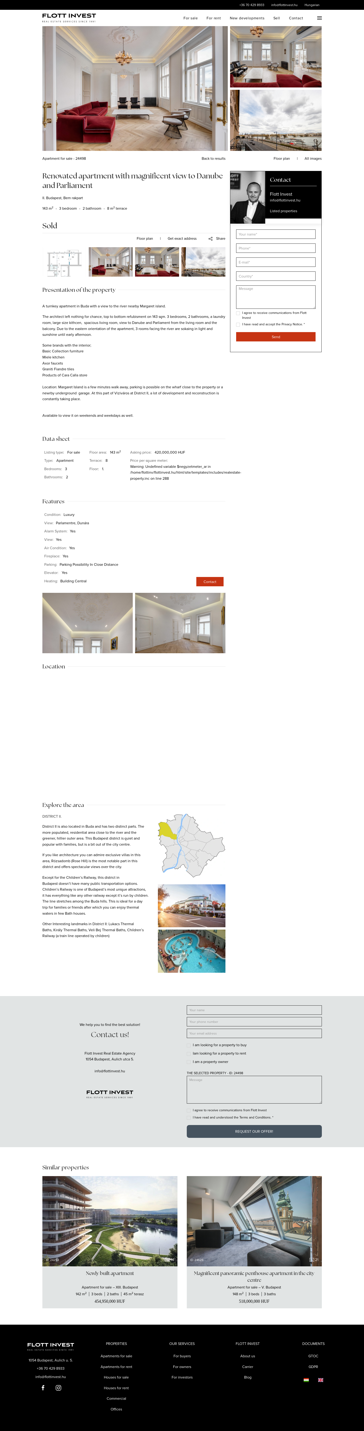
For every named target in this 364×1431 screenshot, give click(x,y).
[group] (109, 1221)
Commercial (116, 1398)
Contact (296, 18)
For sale (191, 18)
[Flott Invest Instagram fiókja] (58, 1387)
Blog (248, 1377)
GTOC (313, 1355)
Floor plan (145, 238)
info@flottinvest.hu (284, 5)
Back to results (213, 158)
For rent (214, 18)
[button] (319, 18)
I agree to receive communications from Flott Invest (230, 1110)
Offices (116, 1409)
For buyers (182, 1355)
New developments (247, 18)
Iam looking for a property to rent (219, 1053)
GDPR (313, 1366)
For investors (182, 1377)
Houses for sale (116, 1377)
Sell (276, 18)
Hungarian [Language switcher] (312, 5)
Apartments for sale (116, 1355)
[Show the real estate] (109, 1287)
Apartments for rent (116, 1366)
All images (313, 158)
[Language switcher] (301, 1380)
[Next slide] (170, 1221)
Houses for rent (116, 1387)
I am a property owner (210, 1061)
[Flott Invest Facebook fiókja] (43, 1387)
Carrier (247, 1366)
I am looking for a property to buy (220, 1044)
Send (276, 336)
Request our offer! (254, 1131)
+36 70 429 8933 (251, 5)
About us (247, 1355)
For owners (182, 1366)
